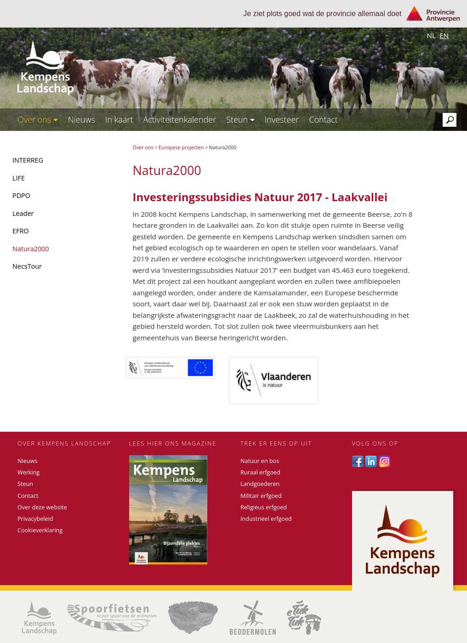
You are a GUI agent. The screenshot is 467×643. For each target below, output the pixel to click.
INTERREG (27, 160)
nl (431, 35)
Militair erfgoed (261, 496)
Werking (28, 472)
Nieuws (81, 119)
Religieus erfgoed (263, 507)
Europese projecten (181, 147)
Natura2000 (30, 248)
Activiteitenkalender (179, 119)
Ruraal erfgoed (260, 472)
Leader (23, 213)
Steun (240, 119)
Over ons (37, 119)
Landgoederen (259, 484)
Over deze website (42, 507)
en (444, 35)
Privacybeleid (35, 519)
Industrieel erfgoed (266, 519)
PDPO (21, 195)
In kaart (119, 119)
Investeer (282, 119)
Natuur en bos (259, 461)
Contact (323, 119)
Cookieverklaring (40, 530)
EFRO (20, 230)
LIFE (18, 178)
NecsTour (27, 266)
